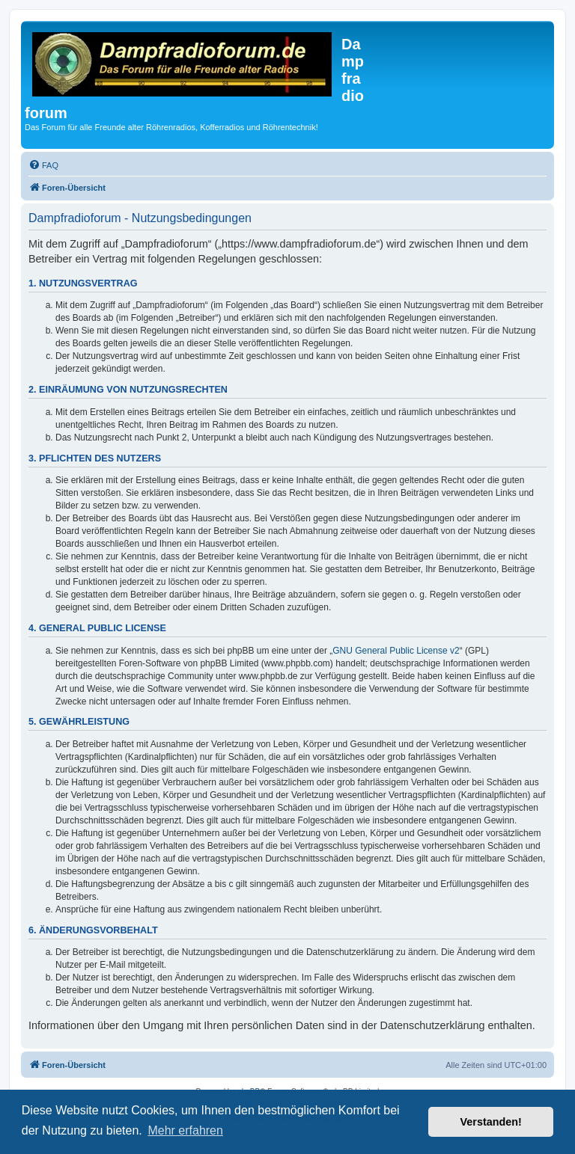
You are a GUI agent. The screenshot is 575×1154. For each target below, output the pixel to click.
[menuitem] (43, 165)
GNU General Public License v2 (395, 650)
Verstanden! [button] (491, 1122)
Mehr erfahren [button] (185, 1130)
